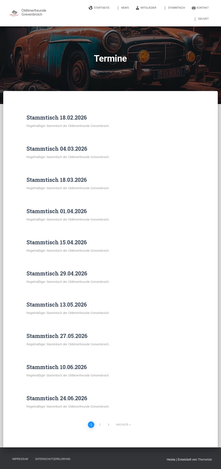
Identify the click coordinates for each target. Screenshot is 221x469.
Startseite (99, 8)
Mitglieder (145, 8)
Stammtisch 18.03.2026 (57, 179)
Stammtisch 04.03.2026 (57, 148)
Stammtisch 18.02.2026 (57, 117)
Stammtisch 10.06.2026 (57, 367)
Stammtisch (174, 8)
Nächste (122, 424)
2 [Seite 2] (100, 424)
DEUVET (201, 19)
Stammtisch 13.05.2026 (57, 304)
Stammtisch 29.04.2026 (57, 273)
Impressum (20, 459)
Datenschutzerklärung (53, 459)
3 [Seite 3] (108, 424)
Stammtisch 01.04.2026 (57, 211)
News (122, 8)
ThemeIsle (205, 459)
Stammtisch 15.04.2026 (57, 242)
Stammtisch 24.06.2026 (57, 398)
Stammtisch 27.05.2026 (57, 335)
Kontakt (200, 8)
